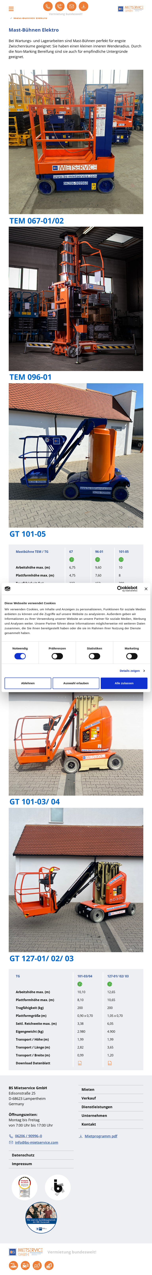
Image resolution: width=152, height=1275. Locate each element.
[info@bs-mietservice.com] (71, 6)
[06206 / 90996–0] (48, 6)
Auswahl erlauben (76, 683)
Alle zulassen (124, 683)
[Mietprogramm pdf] (83, 6)
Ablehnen (28, 683)
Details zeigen (130, 670)
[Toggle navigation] (11, 9)
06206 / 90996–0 (25, 1135)
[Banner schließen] (146, 588)
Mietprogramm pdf (97, 1136)
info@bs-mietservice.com (33, 1142)
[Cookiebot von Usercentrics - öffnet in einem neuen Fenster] (120, 589)
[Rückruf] (60, 6)
